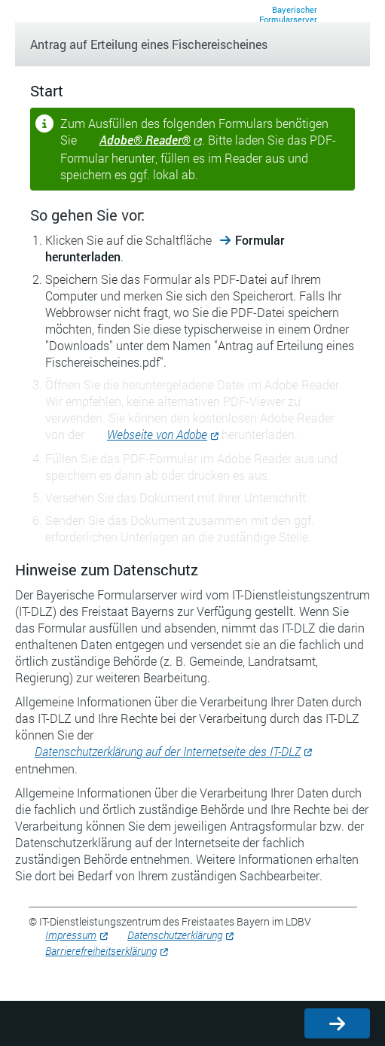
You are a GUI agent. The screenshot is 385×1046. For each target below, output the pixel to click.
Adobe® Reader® (145, 140)
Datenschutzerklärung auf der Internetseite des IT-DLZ (168, 751)
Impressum (70, 935)
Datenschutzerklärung (174, 935)
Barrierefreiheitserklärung (101, 951)
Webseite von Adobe (157, 434)
